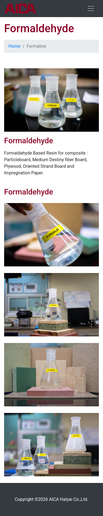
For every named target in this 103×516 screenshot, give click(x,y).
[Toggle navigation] (91, 8)
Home (14, 46)
